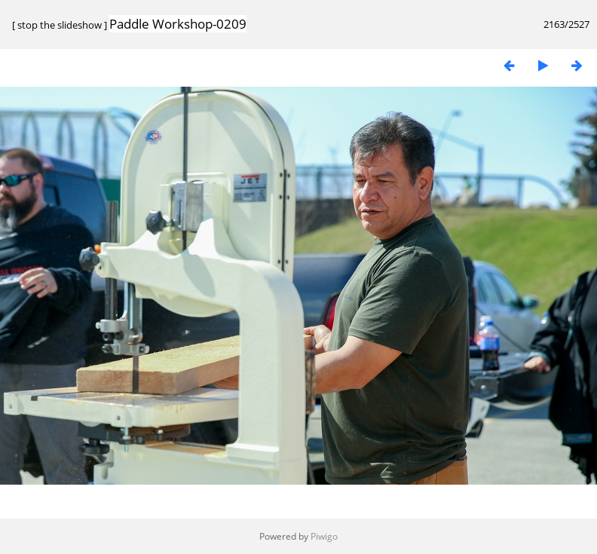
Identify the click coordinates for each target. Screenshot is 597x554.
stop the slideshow (59, 25)
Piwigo (324, 536)
